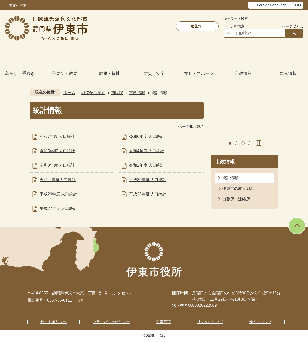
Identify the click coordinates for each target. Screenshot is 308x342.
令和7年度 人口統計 (57, 136)
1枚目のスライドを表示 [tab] (230, 143)
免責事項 (163, 322)
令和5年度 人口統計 (57, 151)
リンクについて (210, 322)
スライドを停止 (258, 143)
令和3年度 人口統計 (57, 165)
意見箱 (196, 26)
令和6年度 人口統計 (146, 136)
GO (298, 5)
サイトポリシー (53, 322)
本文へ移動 (17, 5)
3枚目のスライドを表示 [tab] (243, 143)
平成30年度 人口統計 (147, 180)
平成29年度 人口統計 (58, 194)
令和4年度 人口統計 (146, 151)
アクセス (121, 293)
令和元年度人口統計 (58, 180)
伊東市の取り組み (238, 188)
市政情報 (137, 93)
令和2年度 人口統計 (146, 165)
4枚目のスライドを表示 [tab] (249, 143)
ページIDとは (292, 26)
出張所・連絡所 (236, 199)
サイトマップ (260, 322)
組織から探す (93, 93)
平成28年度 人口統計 (147, 194)
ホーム (69, 93)
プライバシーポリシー (111, 322)
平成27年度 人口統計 (58, 208)
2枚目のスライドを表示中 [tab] (236, 143)
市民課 (117, 93)
